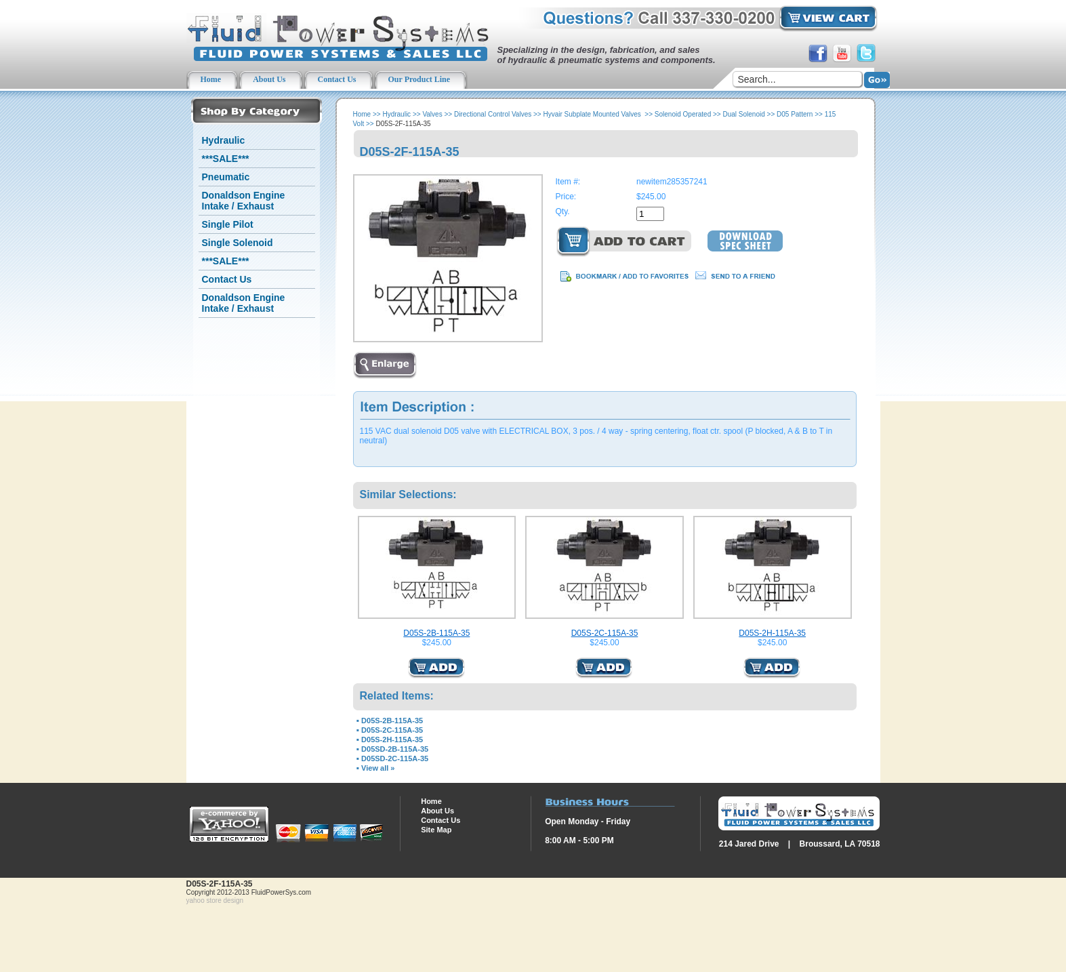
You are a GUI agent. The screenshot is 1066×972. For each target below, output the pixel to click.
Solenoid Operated (683, 114)
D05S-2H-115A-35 (772, 633)
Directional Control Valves (492, 114)
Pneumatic (226, 176)
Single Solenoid (237, 242)
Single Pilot (227, 224)
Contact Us (227, 279)
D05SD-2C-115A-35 (394, 758)
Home (362, 114)
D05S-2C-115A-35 (604, 633)
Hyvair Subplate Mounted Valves (592, 114)
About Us (437, 811)
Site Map (436, 830)
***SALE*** (225, 158)
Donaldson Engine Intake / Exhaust (243, 200)
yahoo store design (215, 900)
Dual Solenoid (744, 114)
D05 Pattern (795, 114)
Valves (432, 114)
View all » (377, 768)
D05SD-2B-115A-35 (394, 749)
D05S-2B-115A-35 (436, 633)
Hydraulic (223, 140)
